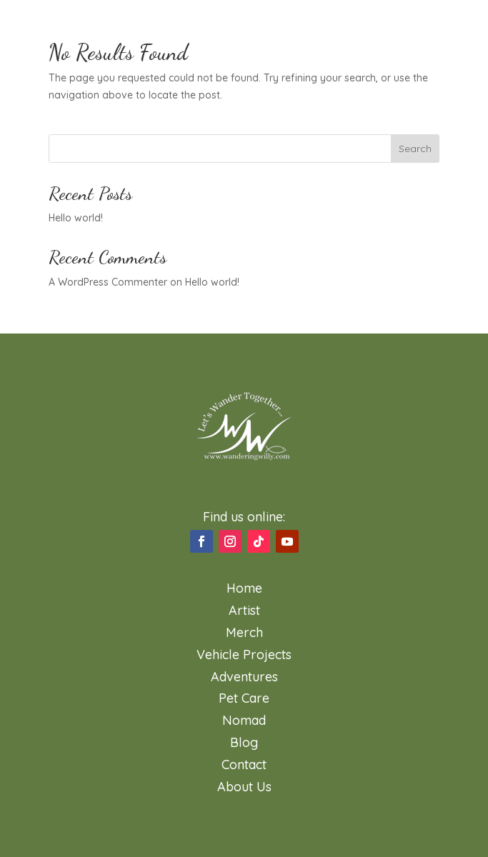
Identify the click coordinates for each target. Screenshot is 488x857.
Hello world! (76, 217)
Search (415, 148)
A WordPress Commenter (108, 282)
